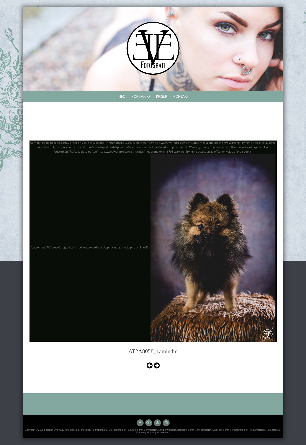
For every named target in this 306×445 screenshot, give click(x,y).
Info (121, 96)
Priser (161, 96)
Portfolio (140, 96)
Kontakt (181, 96)
